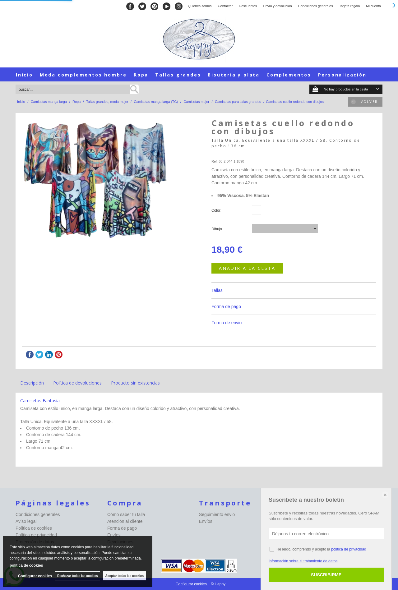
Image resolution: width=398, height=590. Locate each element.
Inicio (24, 75)
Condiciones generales (315, 6)
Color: (216, 210)
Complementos (288, 75)
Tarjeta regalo (349, 6)
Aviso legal (26, 521)
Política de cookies (34, 528)
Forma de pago (226, 306)
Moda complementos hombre (83, 75)
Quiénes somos (199, 6)
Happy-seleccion (224, 154)
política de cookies (26, 565)
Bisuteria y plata (234, 75)
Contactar (225, 6)
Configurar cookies (192, 584)
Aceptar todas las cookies (124, 576)
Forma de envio (226, 322)
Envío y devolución (277, 6)
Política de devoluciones (77, 383)
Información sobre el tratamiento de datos (303, 561)
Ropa (141, 75)
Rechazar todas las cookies (77, 576)
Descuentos (248, 6)
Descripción (32, 383)
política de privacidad (348, 549)
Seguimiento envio (217, 514)
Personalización (342, 75)
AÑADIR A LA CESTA (247, 268)
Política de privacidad (36, 534)
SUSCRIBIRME (326, 574)
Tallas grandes (178, 75)
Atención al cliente (125, 521)
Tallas (217, 290)
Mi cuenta (373, 6)
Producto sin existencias (135, 383)
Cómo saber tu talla (126, 514)
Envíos (114, 534)
